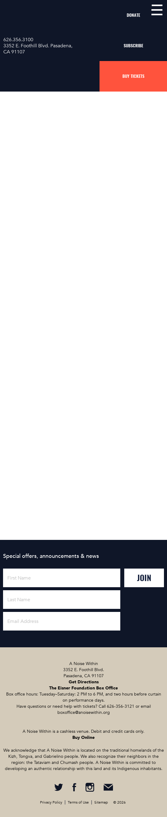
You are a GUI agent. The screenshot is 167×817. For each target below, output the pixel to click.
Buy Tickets (133, 76)
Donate (133, 15)
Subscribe (133, 46)
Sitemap (101, 802)
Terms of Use (78, 802)
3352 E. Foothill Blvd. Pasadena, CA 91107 (37, 48)
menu (156, 10)
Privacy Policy (51, 802)
